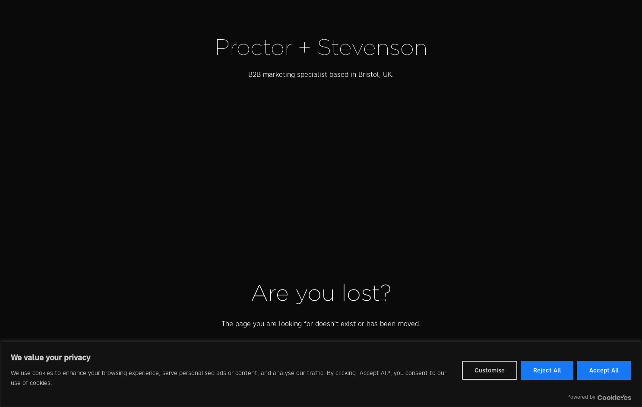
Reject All (547, 370)
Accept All (604, 370)
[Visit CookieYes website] (614, 397)
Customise (489, 370)
